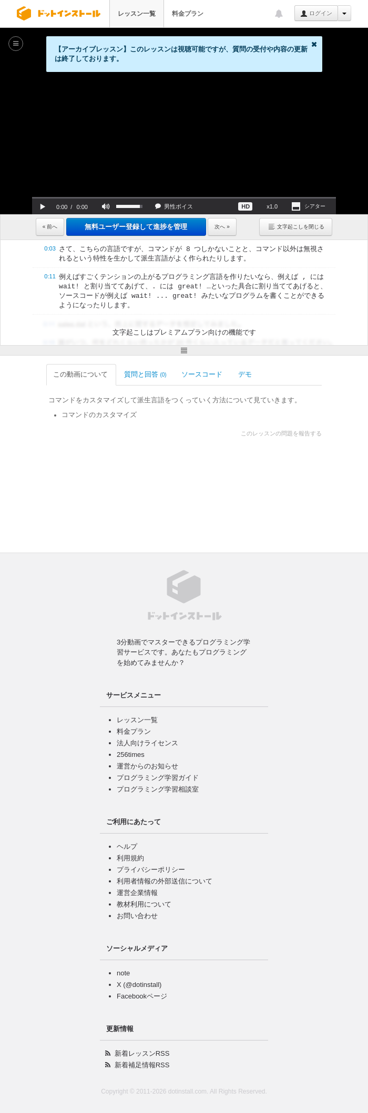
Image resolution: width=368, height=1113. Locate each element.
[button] (42, 206)
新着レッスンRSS (142, 1053)
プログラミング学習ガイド (158, 778)
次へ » (221, 227)
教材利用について (144, 904)
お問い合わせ (137, 916)
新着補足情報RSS (142, 1065)
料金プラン (187, 13)
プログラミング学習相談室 (158, 789)
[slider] (184, 198)
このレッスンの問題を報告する (292, 433)
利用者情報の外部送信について (164, 881)
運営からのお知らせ (147, 766)
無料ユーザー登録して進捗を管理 (136, 227)
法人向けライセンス (147, 743)
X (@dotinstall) (139, 985)
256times (131, 754)
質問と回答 (134, 374)
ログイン (316, 13)
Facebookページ (142, 996)
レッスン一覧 (137, 13)
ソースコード (191, 374)
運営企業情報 (137, 893)
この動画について (70, 374)
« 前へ (50, 227)
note (123, 973)
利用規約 (130, 858)
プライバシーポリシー (151, 869)
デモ (234, 374)
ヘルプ (127, 846)
